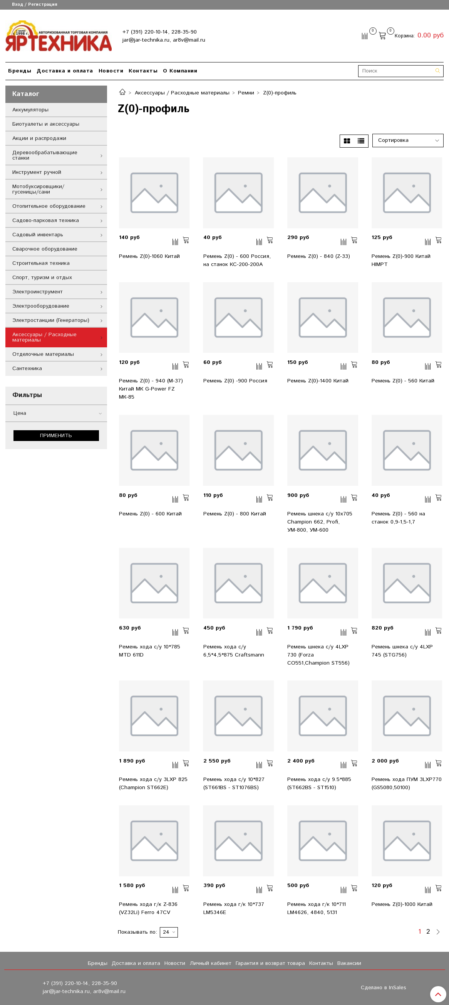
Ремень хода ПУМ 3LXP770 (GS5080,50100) (407, 783)
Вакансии (349, 963)
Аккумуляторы (30, 110)
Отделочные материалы (43, 354)
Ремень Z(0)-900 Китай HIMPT (401, 260)
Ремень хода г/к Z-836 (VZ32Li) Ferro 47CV (148, 908)
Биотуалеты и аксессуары (45, 124)
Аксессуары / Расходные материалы (182, 93)
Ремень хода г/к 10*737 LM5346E (233, 908)
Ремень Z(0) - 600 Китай (150, 514)
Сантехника (27, 368)
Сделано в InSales (383, 987)
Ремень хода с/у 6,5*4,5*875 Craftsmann (233, 651)
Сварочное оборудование (44, 249)
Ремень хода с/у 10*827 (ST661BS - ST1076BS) (234, 783)
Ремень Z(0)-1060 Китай (149, 256)
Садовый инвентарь (37, 235)
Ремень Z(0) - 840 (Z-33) (318, 256)
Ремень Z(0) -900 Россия (235, 381)
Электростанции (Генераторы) (50, 320)
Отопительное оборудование (48, 206)
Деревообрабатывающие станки (44, 155)
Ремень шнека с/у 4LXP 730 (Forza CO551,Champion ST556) (318, 655)
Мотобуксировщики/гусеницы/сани (38, 189)
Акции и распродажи (39, 138)
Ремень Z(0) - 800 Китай (234, 514)
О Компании (180, 71)
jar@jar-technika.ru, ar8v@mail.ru (163, 40)
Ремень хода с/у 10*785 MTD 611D (149, 651)
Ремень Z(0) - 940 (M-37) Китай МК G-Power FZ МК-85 (151, 389)
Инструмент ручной (36, 172)
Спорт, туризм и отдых (42, 277)
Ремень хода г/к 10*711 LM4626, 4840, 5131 (316, 908)
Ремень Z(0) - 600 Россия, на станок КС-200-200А (237, 260)
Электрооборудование (40, 306)
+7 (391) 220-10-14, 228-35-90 (159, 32)
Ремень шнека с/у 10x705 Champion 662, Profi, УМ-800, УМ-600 (319, 522)
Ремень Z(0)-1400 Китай (317, 381)
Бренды (19, 71)
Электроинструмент (37, 292)
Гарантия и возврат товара (270, 963)
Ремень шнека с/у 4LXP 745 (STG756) (402, 651)
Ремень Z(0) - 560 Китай (403, 381)
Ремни (246, 93)
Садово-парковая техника (45, 220)
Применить (56, 435)
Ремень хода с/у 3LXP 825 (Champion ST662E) (153, 783)
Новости (111, 71)
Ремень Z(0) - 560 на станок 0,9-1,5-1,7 (398, 518)
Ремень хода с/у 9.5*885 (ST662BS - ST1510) (319, 783)
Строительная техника (41, 263)
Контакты (143, 71)
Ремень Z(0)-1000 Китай (402, 904)
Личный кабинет (210, 963)
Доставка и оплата (65, 71)
